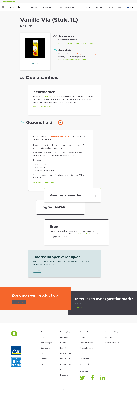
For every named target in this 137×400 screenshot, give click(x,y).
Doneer (44, 359)
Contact (44, 353)
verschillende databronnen (85, 234)
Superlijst (84, 337)
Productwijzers (86, 343)
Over (110, 7)
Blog (120, 7)
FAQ (42, 364)
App (81, 353)
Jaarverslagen (46, 343)
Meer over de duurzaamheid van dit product (76, 43)
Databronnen (66, 364)
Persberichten (66, 353)
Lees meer (80, 308)
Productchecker (11, 7)
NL (130, 7)
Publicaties (64, 343)
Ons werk (87, 7)
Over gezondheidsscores (43, 182)
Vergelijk (35, 63)
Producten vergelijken (66, 7)
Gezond (34, 7)
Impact (99, 7)
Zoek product (19, 302)
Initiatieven (64, 375)
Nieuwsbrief (45, 348)
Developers (84, 359)
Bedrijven (108, 337)
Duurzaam (48, 7)
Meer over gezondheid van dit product (74, 60)
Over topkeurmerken (42, 107)
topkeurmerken (50, 96)
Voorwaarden (85, 364)
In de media (65, 359)
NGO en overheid (112, 343)
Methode (64, 337)
